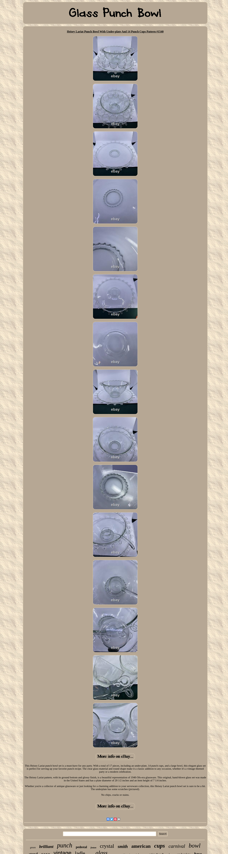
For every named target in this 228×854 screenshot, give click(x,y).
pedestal (81, 847)
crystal (107, 846)
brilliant (46, 846)
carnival (177, 846)
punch (64, 845)
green (33, 847)
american (141, 846)
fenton (93, 847)
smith (123, 846)
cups (159, 845)
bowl (194, 845)
